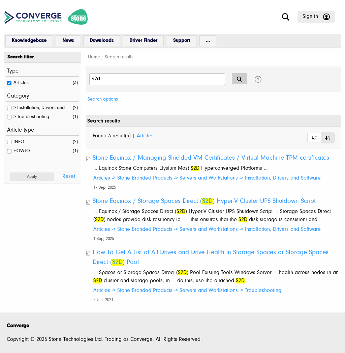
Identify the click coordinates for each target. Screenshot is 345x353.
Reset (68, 176)
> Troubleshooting (31, 116)
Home (94, 57)
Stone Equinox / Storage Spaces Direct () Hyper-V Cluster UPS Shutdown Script (204, 201)
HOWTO (21, 151)
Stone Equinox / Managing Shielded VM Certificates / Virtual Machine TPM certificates (211, 158)
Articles (21, 82)
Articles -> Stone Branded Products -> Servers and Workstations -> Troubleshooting (187, 290)
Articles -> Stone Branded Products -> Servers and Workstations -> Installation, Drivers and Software (207, 178)
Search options (103, 99)
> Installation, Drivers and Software (42, 107)
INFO (18, 141)
